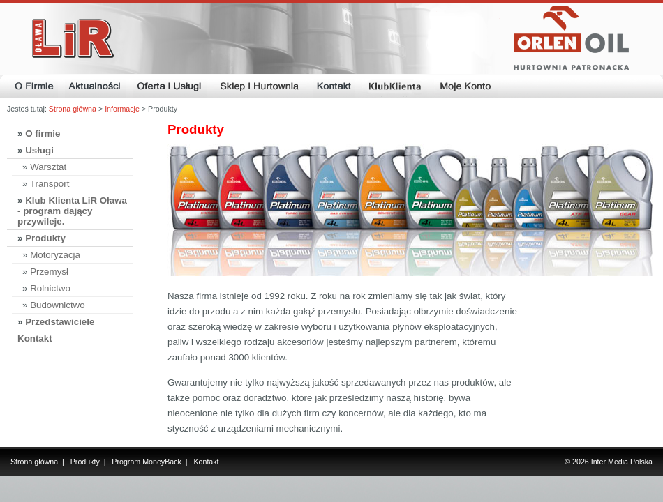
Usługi (39, 150)
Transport (50, 183)
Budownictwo (57, 305)
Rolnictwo (50, 288)
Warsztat (48, 167)
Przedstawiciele (59, 322)
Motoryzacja (55, 255)
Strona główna (72, 109)
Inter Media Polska (622, 461)
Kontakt (34, 338)
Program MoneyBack (146, 461)
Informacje (122, 109)
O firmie (42, 133)
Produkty (45, 238)
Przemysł (49, 271)
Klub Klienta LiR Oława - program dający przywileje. (72, 211)
